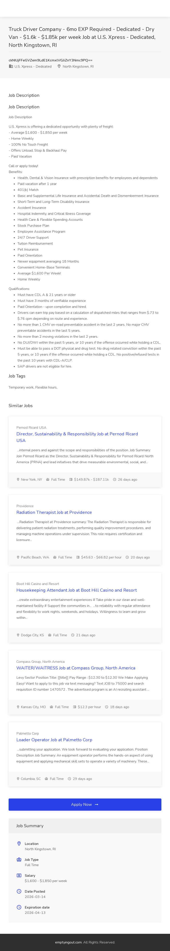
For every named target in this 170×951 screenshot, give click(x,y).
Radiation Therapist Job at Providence (54, 512)
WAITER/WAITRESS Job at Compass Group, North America (75, 668)
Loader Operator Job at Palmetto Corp (54, 740)
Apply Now (85, 804)
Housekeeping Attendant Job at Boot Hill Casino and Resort (76, 590)
